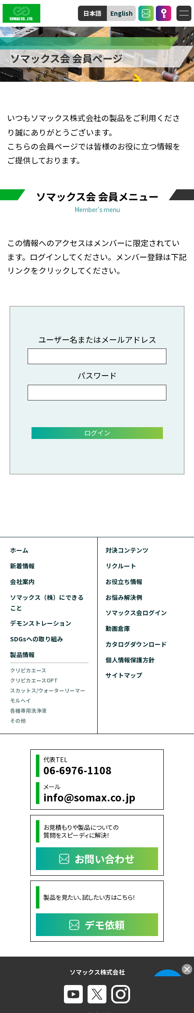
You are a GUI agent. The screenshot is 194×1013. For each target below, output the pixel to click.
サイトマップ (124, 675)
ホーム (19, 550)
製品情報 (22, 654)
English (121, 13)
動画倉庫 (118, 628)
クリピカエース (28, 670)
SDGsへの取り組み (36, 638)
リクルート (121, 565)
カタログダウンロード (136, 644)
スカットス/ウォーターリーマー (47, 690)
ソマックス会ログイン (136, 612)
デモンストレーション (40, 623)
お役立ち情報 (124, 581)
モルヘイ (20, 700)
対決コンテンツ (127, 550)
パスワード (97, 375)
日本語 (92, 13)
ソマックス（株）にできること (47, 602)
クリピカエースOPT (34, 680)
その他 (18, 720)
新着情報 (22, 565)
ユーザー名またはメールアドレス (97, 339)
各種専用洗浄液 (28, 710)
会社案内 (22, 581)
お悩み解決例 (124, 597)
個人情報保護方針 (130, 659)
